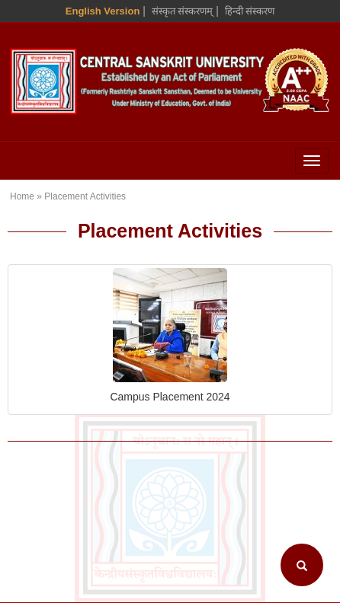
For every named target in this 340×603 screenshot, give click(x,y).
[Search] (302, 565)
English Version (103, 11)
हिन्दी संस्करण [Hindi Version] (250, 11)
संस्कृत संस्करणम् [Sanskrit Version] (182, 11)
